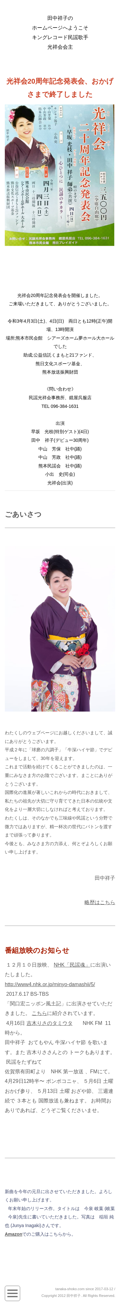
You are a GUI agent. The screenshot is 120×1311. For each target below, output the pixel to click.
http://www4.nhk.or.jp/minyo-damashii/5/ (50, 984)
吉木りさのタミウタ (50, 1023)
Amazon (13, 1234)
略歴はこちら (99, 902)
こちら (39, 1013)
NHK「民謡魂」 (72, 965)
